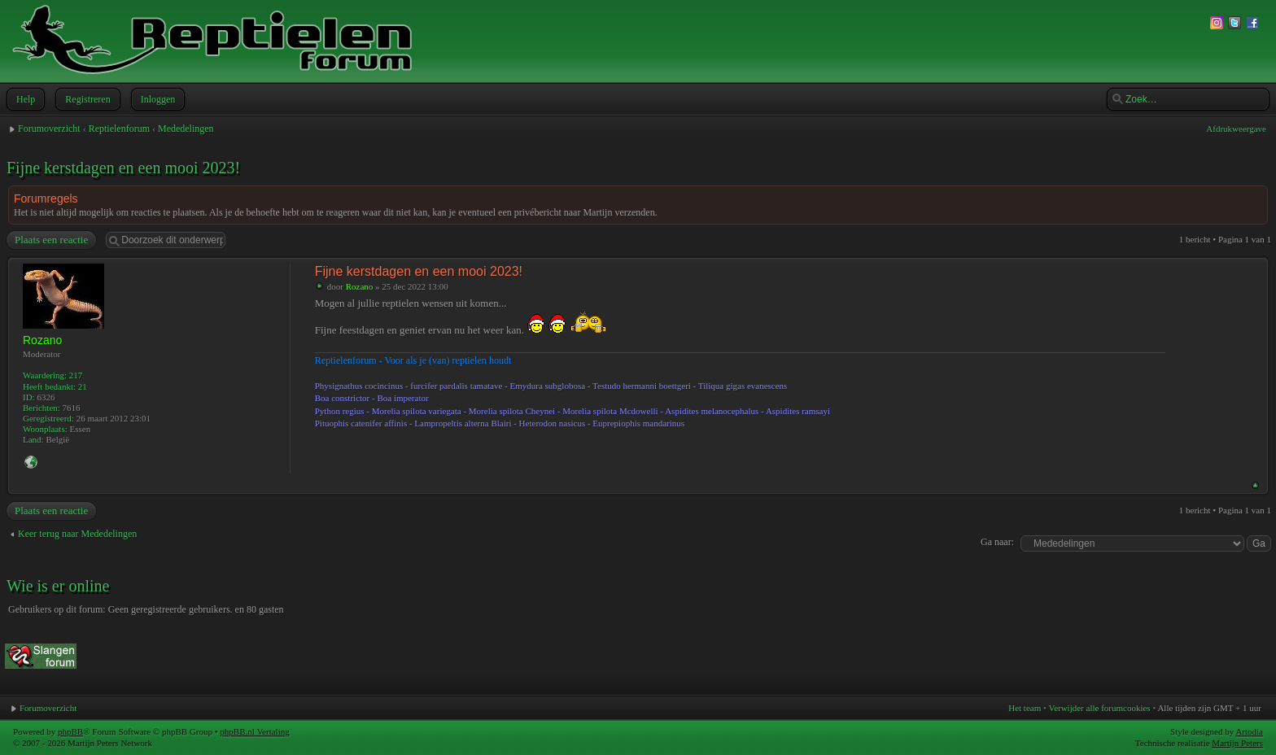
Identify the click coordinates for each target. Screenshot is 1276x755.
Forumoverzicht (49, 128)
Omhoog (1255, 485)
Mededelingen (186, 128)
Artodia (1249, 731)
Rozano (360, 286)
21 (82, 386)
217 (76, 375)
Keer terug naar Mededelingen (77, 533)
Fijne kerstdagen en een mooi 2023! (123, 168)
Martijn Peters (1237, 743)
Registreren (86, 99)
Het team (1024, 708)
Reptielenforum (119, 128)
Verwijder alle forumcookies (1099, 708)
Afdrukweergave (1236, 128)
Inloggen (157, 99)
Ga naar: (997, 542)
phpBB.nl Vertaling (254, 731)
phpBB (70, 731)
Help (24, 99)
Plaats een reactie (50, 240)
